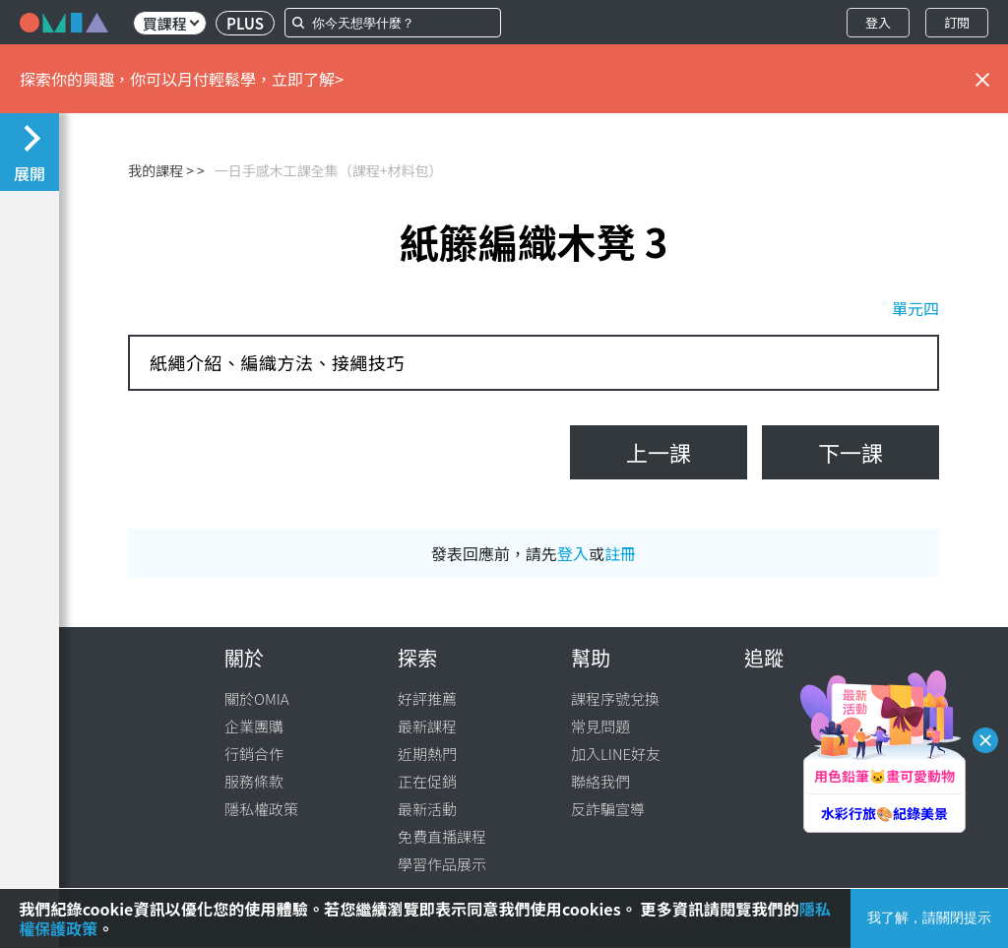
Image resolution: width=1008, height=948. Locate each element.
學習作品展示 (442, 863)
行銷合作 (254, 753)
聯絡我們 (600, 781)
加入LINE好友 (616, 753)
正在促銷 (427, 781)
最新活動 (427, 808)
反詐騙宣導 (608, 808)
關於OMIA (256, 698)
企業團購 (254, 726)
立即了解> (308, 79)
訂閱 (957, 22)
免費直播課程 (442, 836)
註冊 (620, 553)
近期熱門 (427, 753)
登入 (878, 22)
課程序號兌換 (615, 698)
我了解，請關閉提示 (929, 917)
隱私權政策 (261, 808)
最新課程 (427, 726)
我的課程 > (161, 170)
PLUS (245, 23)
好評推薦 (427, 698)
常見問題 (600, 726)
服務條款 (254, 781)
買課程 (171, 23)
